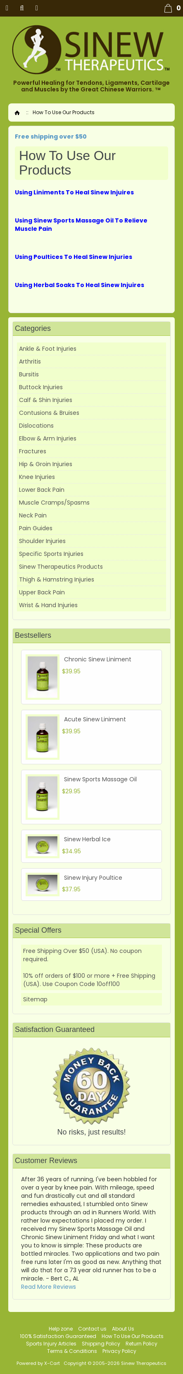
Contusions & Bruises (49, 413)
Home (17, 112)
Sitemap (35, 999)
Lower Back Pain (41, 490)
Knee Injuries (37, 477)
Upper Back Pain (42, 592)
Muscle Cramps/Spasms (54, 502)
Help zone (61, 1328)
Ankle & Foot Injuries (47, 349)
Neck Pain (33, 515)
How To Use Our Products (133, 1336)
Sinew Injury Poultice (93, 878)
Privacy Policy (119, 1351)
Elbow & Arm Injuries (47, 438)
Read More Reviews (48, 1287)
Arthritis (30, 361)
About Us (123, 1328)
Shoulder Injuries (42, 541)
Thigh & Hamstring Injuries (56, 579)
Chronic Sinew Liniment (97, 659)
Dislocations (36, 425)
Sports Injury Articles (51, 1343)
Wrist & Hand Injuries (48, 605)
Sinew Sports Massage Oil (100, 779)
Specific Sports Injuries (51, 554)
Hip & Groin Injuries (45, 464)
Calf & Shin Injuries (45, 400)
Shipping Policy (101, 1343)
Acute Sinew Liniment (95, 719)
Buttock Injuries (41, 387)
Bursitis (29, 374)
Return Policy (141, 1343)
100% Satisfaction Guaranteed (58, 1336)
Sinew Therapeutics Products (61, 567)
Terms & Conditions (72, 1351)
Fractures (32, 451)
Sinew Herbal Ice (87, 839)
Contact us (92, 1328)
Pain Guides (35, 528)
